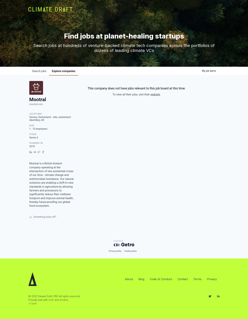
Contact (183, 279)
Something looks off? (42, 216)
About (129, 279)
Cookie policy (130, 251)
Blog (141, 279)
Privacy (212, 279)
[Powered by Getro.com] (124, 243)
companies (63, 71)
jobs (39, 71)
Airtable (64, 299)
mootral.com (36, 104)
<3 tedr (32, 303)
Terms (197, 279)
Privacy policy (115, 251)
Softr (51, 299)
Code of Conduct (161, 279)
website (155, 94)
